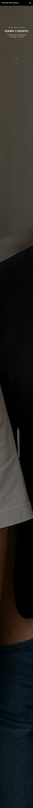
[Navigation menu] (30, 2)
